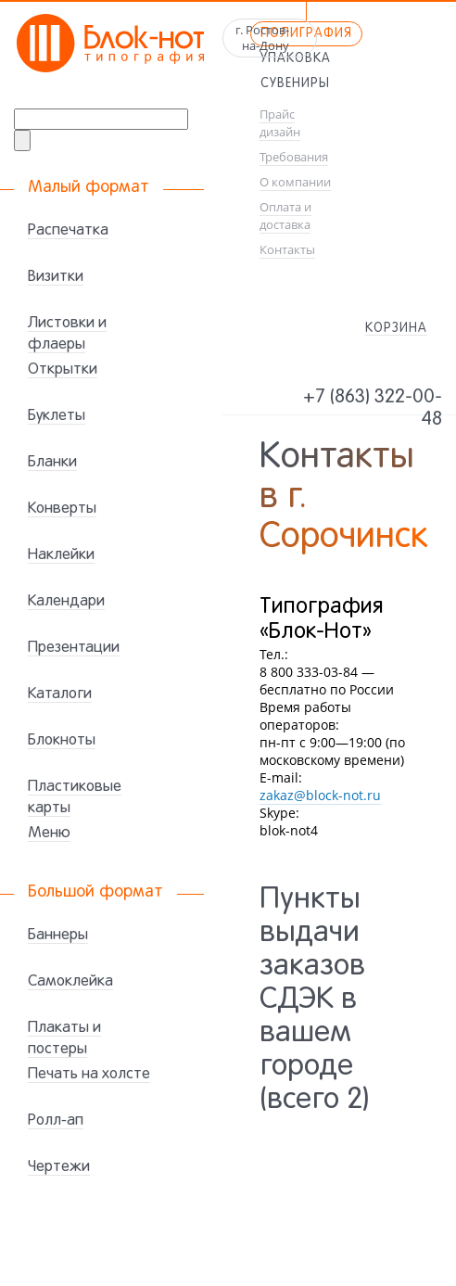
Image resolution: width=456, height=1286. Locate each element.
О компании (295, 182)
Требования (294, 157)
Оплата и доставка (285, 216)
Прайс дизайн (280, 123)
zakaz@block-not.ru (320, 795)
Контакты (287, 250)
